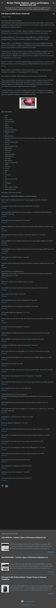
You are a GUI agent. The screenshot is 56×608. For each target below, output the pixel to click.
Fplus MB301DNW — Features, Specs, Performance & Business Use (24, 557)
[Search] (54, 3)
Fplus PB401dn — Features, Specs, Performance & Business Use (23, 537)
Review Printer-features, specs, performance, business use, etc (28, 4)
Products (51, 552)
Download (4, 202)
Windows (13, 31)
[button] (54, 14)
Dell (6, 486)
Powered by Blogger (28, 601)
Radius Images (32, 604)
